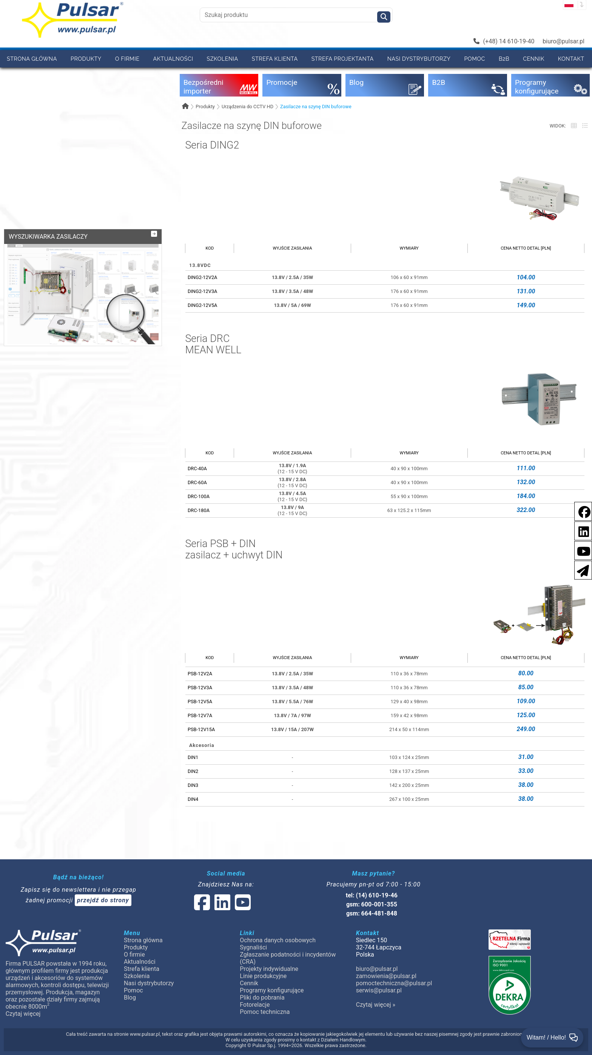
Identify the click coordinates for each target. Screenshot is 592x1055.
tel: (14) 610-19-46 (372, 895)
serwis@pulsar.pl (379, 990)
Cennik (533, 58)
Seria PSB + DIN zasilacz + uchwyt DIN (233, 549)
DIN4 (193, 799)
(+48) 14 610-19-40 (504, 41)
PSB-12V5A (200, 701)
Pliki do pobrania (262, 997)
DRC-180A (199, 510)
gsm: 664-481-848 (371, 913)
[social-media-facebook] (581, 510)
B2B (504, 58)
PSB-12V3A (200, 687)
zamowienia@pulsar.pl (386, 976)
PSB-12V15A (201, 729)
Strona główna (32, 58)
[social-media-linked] (221, 907)
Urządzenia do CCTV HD (247, 106)
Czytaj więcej (23, 1013)
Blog (130, 997)
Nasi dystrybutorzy (419, 58)
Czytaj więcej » (375, 1004)
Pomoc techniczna (265, 1011)
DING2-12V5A (202, 305)
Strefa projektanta (342, 58)
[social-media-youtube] (581, 550)
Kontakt (571, 58)
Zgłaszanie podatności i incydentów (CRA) (288, 958)
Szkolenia (222, 58)
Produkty (86, 58)
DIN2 (193, 771)
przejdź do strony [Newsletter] (103, 900)
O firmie (127, 58)
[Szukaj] (383, 17)
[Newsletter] (581, 569)
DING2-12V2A (202, 277)
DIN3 (193, 785)
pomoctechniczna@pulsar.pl (394, 983)
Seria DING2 (212, 145)
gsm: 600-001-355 (371, 904)
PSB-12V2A (200, 673)
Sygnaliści (253, 947)
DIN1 (193, 757)
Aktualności (173, 58)
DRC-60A (197, 482)
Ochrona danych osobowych (278, 940)
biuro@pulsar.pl (563, 41)
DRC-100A (199, 496)
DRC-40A (197, 468)
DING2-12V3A (202, 291)
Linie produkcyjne (263, 976)
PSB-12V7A (200, 715)
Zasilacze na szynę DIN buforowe (316, 106)
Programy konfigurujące (272, 990)
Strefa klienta (275, 58)
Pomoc (474, 58)
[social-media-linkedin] (580, 530)
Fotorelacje (255, 1004)
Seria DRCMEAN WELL (213, 344)
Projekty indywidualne (269, 968)
